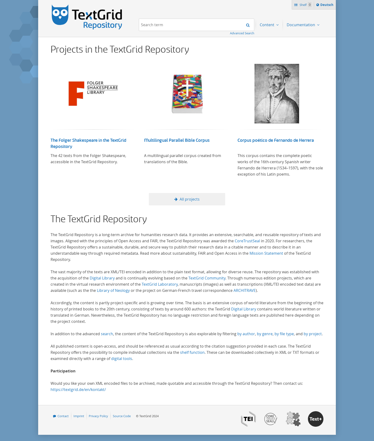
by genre (265, 333)
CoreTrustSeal (247, 240)
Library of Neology (113, 290)
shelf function (192, 352)
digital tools (121, 358)
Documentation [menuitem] (301, 24)
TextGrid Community (206, 278)
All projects (190, 199)
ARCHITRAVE (245, 290)
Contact (63, 416)
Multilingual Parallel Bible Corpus (177, 140)
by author (246, 333)
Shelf (305, 4)
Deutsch (327, 5)
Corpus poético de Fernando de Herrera (276, 140)
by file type (284, 333)
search (107, 333)
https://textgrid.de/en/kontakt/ (78, 389)
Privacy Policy (98, 416)
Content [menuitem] (267, 24)
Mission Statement (266, 253)
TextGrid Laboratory (160, 284)
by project (313, 333)
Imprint (78, 416)
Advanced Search (242, 33)
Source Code (122, 416)
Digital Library (102, 278)
